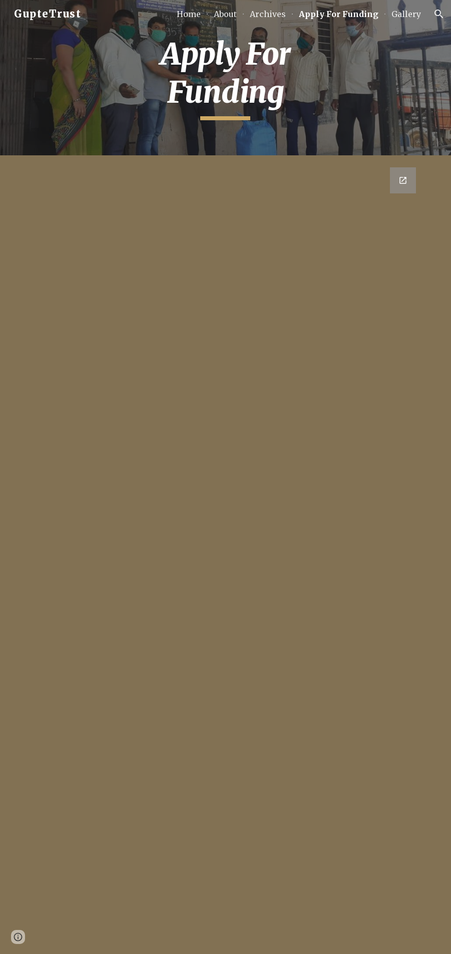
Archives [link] (268, 14)
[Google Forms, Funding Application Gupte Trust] (225, 554)
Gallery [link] (406, 14)
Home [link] (189, 14)
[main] (225, 77)
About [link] (225, 14)
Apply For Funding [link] (338, 14)
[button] (439, 14)
